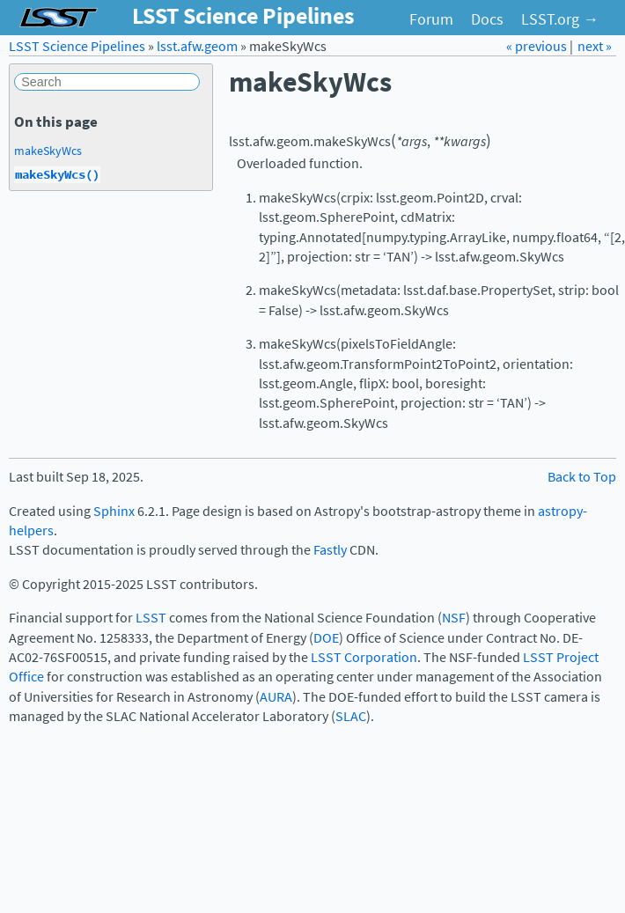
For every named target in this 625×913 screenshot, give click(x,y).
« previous (538, 46)
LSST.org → (560, 19)
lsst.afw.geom (197, 46)
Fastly (330, 550)
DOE (326, 638)
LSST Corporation (364, 657)
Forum (431, 19)
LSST (151, 617)
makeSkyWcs (48, 150)
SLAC (350, 716)
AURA (276, 697)
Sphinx (114, 511)
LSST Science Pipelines (77, 46)
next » (594, 46)
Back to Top (582, 477)
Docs (487, 19)
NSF (454, 617)
